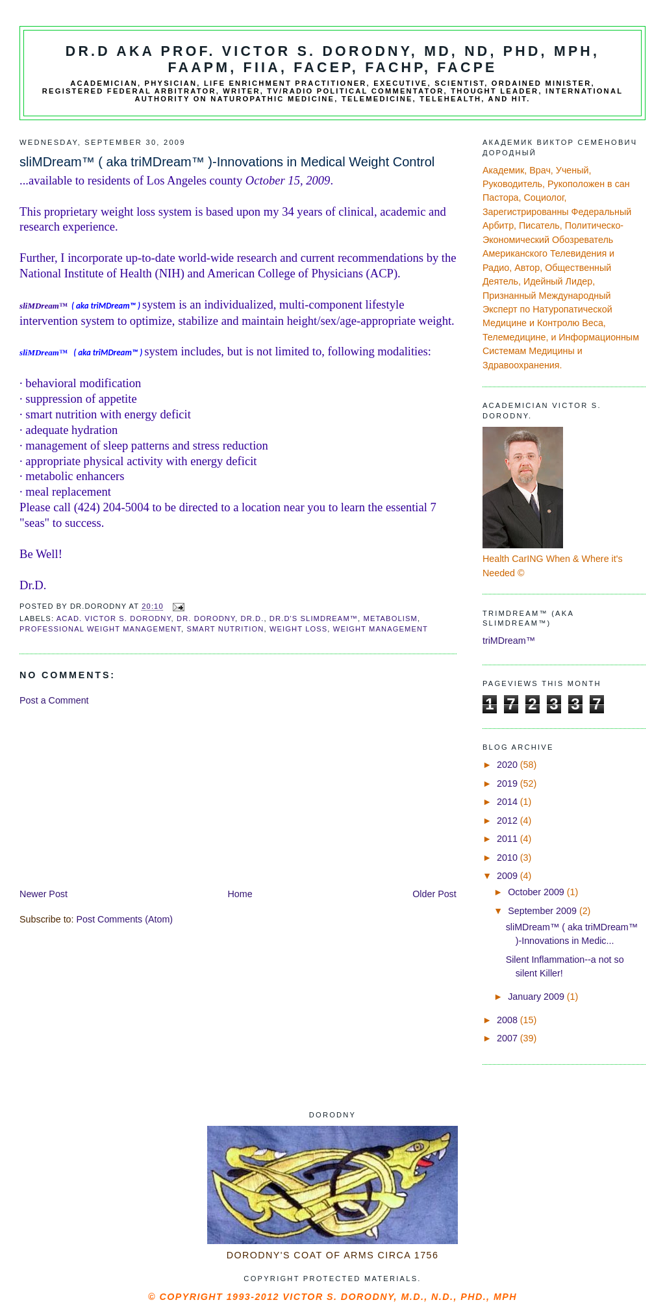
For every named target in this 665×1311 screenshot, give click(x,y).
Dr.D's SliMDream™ (314, 618)
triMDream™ (509, 640)
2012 (508, 820)
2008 (508, 1020)
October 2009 (537, 892)
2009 (508, 876)
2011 (508, 839)
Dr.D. (252, 618)
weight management (380, 629)
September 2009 (543, 911)
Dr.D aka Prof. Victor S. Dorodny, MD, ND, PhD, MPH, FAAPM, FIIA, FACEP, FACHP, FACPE (332, 59)
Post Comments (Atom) (125, 919)
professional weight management (100, 629)
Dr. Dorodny (206, 618)
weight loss (298, 629)
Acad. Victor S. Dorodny (113, 618)
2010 (508, 857)
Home (240, 894)
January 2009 (537, 996)
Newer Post (43, 894)
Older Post (434, 894)
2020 (508, 764)
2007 (508, 1038)
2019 (508, 783)
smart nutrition (225, 629)
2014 (508, 801)
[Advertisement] (116, 796)
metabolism (391, 618)
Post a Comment (53, 700)
